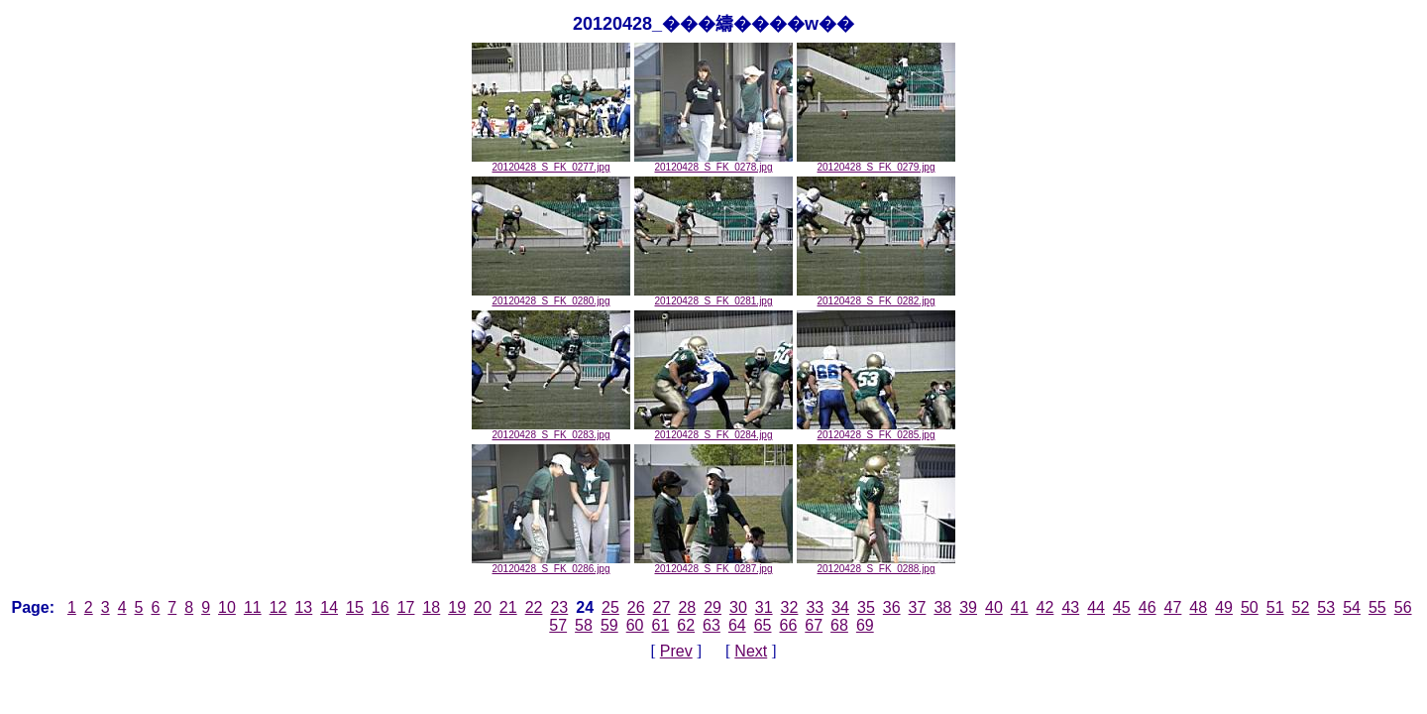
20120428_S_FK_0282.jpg (876, 296)
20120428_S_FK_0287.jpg (713, 564)
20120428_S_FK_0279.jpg (876, 163)
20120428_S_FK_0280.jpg (551, 296)
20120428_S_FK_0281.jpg (713, 296)
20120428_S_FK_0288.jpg (876, 564)
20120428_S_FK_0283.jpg (551, 430)
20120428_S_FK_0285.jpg (876, 430)
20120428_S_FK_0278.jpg (713, 163)
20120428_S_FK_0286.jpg (551, 564)
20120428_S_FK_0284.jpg (713, 430)
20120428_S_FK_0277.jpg (551, 163)
